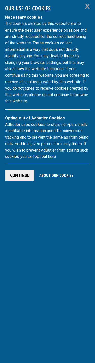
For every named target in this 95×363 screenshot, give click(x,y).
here (52, 156)
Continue (19, 175)
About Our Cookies (56, 175)
